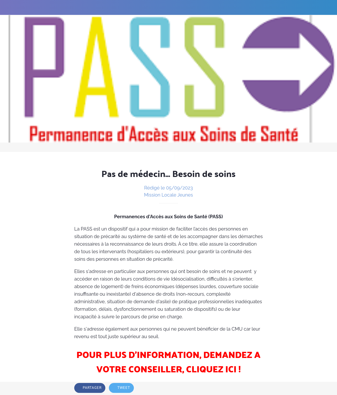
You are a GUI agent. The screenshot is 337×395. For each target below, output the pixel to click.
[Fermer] (7, 7)
